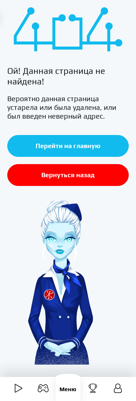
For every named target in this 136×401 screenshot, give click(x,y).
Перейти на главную (68, 146)
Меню (67, 389)
